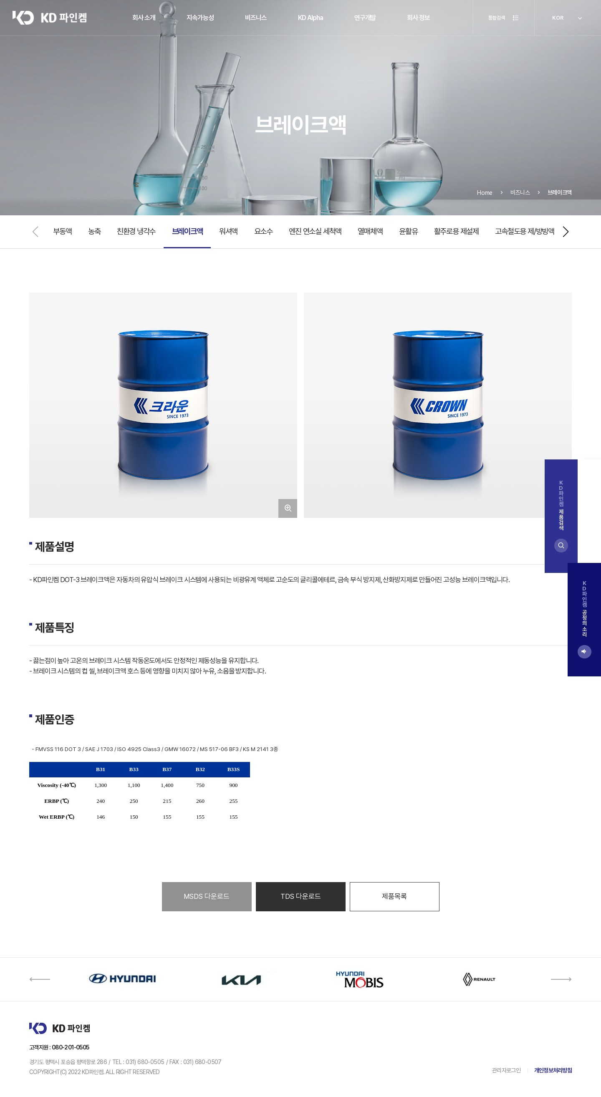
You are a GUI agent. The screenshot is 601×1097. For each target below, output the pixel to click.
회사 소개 (143, 18)
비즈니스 (256, 18)
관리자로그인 (506, 1070)
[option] (122, 979)
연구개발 (365, 18)
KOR (567, 18)
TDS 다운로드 (300, 896)
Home (484, 205)
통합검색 (501, 18)
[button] (566, 231)
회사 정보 (418, 18)
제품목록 (394, 896)
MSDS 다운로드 (207, 896)
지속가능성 (200, 18)
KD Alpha (310, 18)
